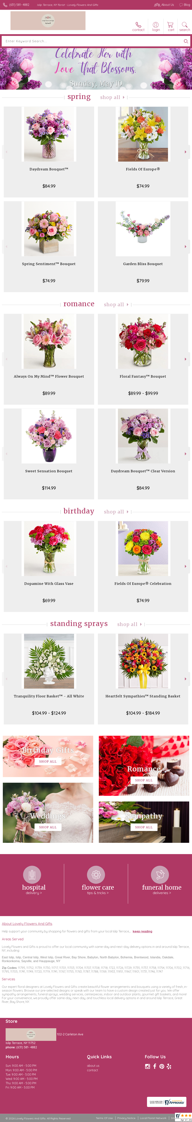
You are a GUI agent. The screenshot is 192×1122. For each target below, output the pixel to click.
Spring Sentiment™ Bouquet (49, 264)
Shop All (110, 97)
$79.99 (143, 281)
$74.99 (143, 186)
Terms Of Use (104, 1118)
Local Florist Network (153, 1118)
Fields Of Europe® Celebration (143, 583)
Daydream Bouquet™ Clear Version (143, 471)
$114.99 (49, 488)
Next (186, 152)
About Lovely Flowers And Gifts (27, 923)
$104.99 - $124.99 (49, 713)
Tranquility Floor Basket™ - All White (49, 696)
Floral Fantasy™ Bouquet (143, 376)
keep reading (142, 931)
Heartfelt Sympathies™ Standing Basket (143, 696)
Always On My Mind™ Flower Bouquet (49, 376)
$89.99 (49, 393)
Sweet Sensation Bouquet (49, 471)
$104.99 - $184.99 (143, 713)
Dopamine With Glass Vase (49, 583)
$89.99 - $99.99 (143, 393)
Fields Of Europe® (143, 169)
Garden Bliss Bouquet (143, 264)
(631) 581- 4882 (19, 5)
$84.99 (49, 186)
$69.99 (49, 600)
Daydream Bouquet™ (49, 169)
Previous (6, 152)
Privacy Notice (126, 1118)
